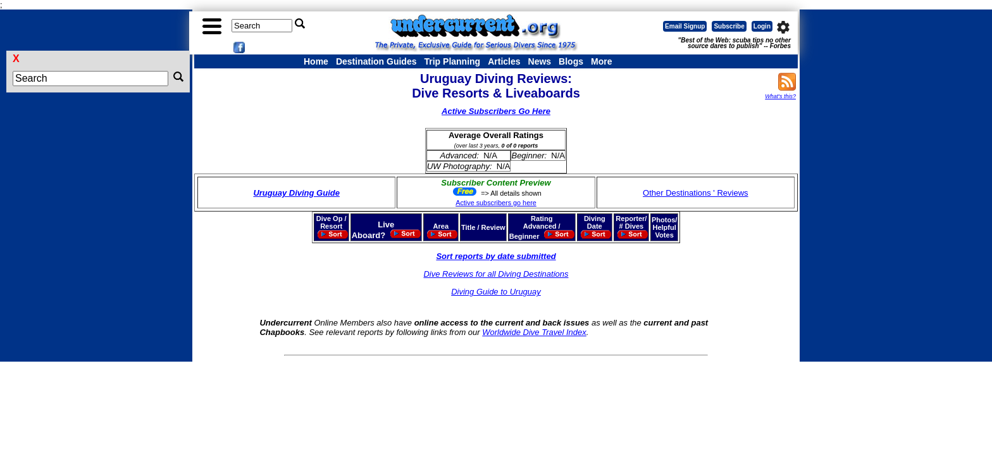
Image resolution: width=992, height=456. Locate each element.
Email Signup (685, 26)
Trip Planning (452, 61)
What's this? (780, 96)
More (601, 61)
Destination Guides (376, 61)
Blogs (571, 61)
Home (316, 61)
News (540, 61)
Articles (504, 61)
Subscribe (729, 26)
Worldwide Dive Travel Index (534, 332)
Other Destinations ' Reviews (695, 193)
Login (762, 26)
